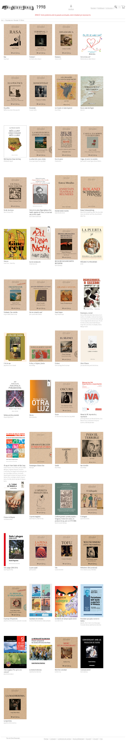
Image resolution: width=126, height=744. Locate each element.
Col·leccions (109, 8)
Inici (101, 739)
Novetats (93, 8)
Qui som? (88, 739)
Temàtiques (100, 8)
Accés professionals (78, 739)
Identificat (71, 9)
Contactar (53, 739)
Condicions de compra (64, 739)
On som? (95, 739)
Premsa (46, 739)
